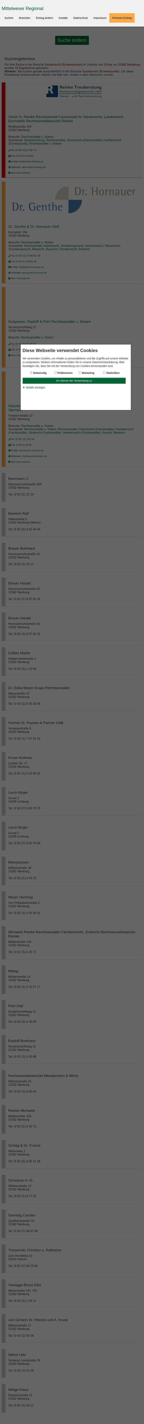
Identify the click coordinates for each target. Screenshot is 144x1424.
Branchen (24, 17)
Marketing (87, 372)
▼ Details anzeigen (33, 387)
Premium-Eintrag (122, 17)
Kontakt (63, 17)
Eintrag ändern (44, 17)
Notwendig (39, 372)
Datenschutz (80, 17)
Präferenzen (65, 372)
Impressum (100, 17)
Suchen (8, 17)
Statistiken (113, 372)
